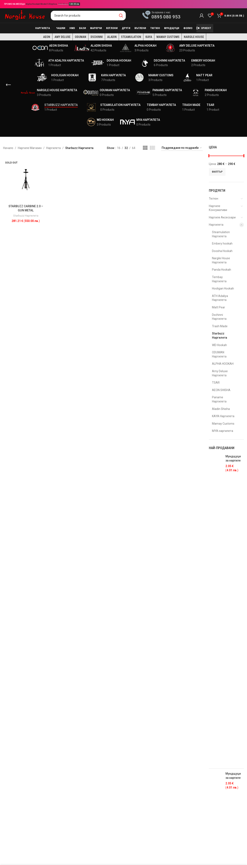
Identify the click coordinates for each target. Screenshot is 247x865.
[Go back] (8, 85)
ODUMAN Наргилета (219, 354)
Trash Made (220, 326)
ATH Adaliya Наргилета (220, 298)
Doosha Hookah (222, 251)
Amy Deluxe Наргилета (220, 373)
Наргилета (53, 148)
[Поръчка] (182, 148)
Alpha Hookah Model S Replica (41, 4)
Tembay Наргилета (219, 279)
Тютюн (213, 198)
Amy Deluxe (62, 37)
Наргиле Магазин (30, 148)
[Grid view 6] (152, 147)
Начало (8, 148)
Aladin (112, 37)
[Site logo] (25, 15)
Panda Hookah (221, 269)
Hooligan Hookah (223, 288)
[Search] (88, 15)
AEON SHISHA (221, 390)
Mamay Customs (167, 37)
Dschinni (97, 37)
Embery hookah (222, 243)
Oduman (80, 37)
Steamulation (131, 37)
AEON (46, 37)
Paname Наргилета (219, 399)
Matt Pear (218, 307)
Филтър (217, 171)
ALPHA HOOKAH (223, 363)
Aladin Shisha (221, 409)
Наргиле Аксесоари (222, 217)
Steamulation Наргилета (221, 234)
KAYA (148, 37)
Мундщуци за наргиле (233, 458)
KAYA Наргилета (223, 416)
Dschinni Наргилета (219, 317)
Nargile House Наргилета (221, 260)
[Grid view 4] (145, 147)
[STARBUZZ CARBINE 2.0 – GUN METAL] (25, 179)
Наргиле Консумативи (218, 208)
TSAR (216, 382)
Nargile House (194, 37)
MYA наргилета (222, 430)
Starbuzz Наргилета (25, 215)
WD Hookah (219, 345)
